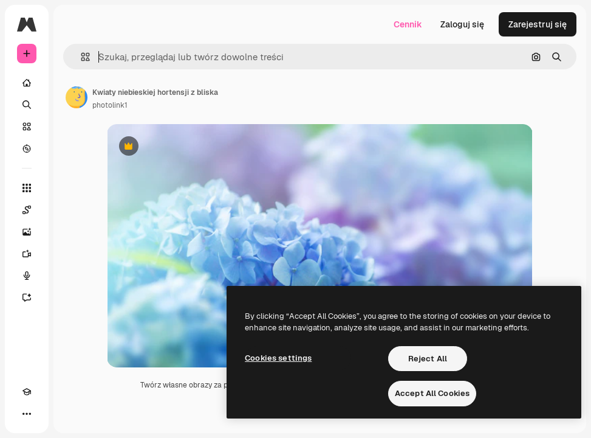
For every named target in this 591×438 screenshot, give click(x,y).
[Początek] (26, 82)
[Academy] (26, 391)
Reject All (427, 358)
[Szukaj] (26, 104)
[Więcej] (26, 413)
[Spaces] (26, 210)
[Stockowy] (26, 126)
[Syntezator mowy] (26, 275)
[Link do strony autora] (76, 97)
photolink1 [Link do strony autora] (110, 105)
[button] (80, 56)
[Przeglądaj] (26, 148)
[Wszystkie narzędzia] (26, 188)
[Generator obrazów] (26, 232)
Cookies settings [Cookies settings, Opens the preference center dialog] (278, 358)
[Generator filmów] (26, 253)
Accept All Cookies (432, 393)
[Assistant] (26, 297)
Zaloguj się (462, 24)
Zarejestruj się (537, 24)
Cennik (408, 24)
